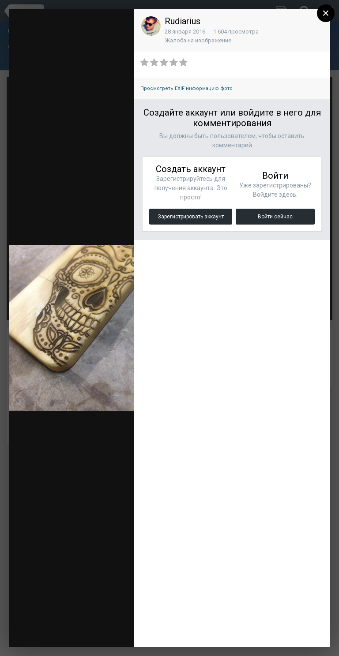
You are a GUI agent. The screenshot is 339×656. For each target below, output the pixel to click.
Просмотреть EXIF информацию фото (186, 88)
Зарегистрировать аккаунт (191, 217)
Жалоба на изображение (198, 40)
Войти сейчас (275, 217)
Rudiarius (182, 21)
